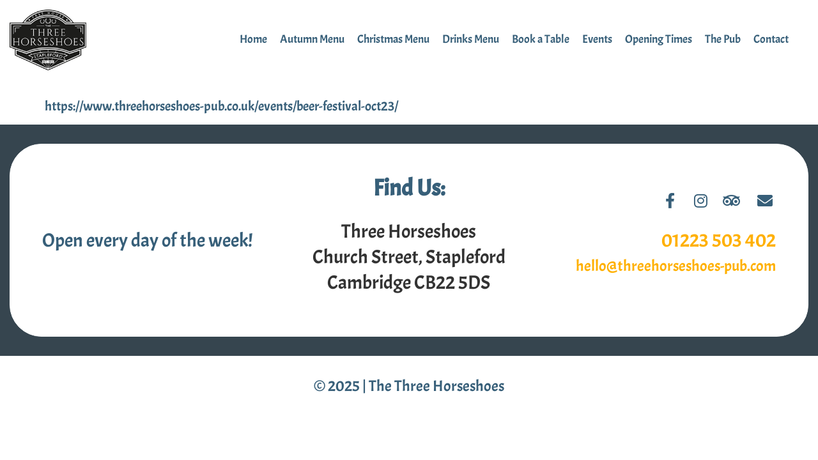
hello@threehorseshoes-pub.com (676, 265)
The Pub (723, 39)
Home (253, 39)
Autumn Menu (312, 39)
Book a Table (540, 39)
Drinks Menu (470, 39)
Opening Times (658, 39)
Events (597, 39)
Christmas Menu (393, 39)
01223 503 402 (718, 240)
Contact (771, 39)
